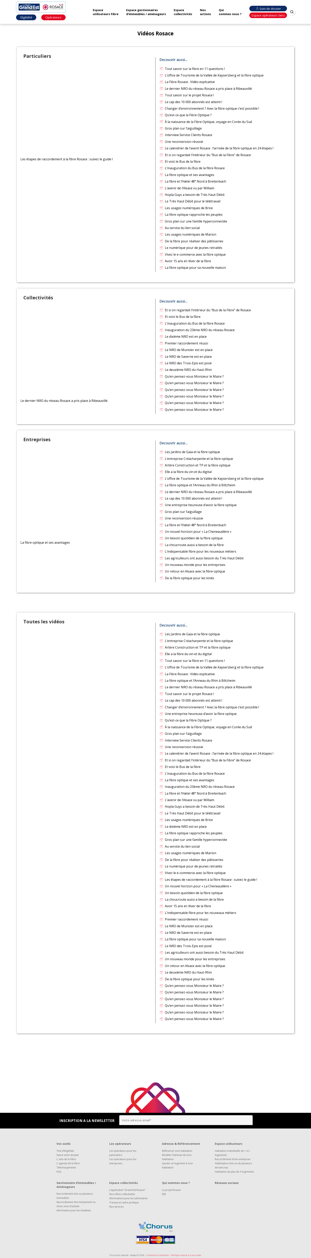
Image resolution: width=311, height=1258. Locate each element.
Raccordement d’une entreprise (232, 1159)
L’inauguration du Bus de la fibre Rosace (192, 168)
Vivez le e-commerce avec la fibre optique (192, 254)
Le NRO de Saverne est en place (185, 356)
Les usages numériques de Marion (187, 234)
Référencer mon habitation (177, 1151)
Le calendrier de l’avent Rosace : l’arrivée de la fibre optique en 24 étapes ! (216, 148)
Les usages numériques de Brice (186, 208)
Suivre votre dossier (68, 1155)
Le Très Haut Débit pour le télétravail (189, 201)
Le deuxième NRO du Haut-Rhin (185, 369)
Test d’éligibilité (65, 1151)
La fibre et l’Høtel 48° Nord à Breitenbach (192, 181)
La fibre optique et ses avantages (186, 175)
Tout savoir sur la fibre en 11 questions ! (192, 69)
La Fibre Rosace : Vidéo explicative (187, 82)
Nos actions (205, 12)
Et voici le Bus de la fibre (179, 161)
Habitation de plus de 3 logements (234, 1171)
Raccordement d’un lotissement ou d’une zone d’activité (76, 1204)
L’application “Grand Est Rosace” (127, 1190)
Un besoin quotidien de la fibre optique (191, 538)
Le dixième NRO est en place (182, 336)
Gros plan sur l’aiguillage (180, 128)
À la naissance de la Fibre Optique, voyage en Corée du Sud (205, 122)
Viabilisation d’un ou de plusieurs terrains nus (233, 1165)
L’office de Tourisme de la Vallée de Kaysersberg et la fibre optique (211, 75)
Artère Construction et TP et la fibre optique (194, 465)
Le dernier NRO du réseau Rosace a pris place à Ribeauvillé (205, 88)
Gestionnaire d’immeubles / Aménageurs (76, 1185)
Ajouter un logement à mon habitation (177, 1165)
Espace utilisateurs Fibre (105, 12)
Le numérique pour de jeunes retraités (190, 248)
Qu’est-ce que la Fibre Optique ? (185, 115)
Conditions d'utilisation (157, 1255)
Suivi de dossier (268, 9)
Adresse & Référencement (181, 1144)
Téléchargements (66, 1167)
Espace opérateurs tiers (268, 15)
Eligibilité (26, 17)
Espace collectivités (183, 12)
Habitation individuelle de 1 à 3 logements (232, 1153)
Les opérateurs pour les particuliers (122, 1153)
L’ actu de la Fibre (66, 1159)
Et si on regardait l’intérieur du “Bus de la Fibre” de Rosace (205, 155)
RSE (164, 1194)
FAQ (59, 1171)
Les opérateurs (120, 1144)
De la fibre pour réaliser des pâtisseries (191, 241)
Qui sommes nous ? (230, 12)
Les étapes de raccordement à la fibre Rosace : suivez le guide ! (208, 879)
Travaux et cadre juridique (124, 1202)
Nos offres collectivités (122, 1194)
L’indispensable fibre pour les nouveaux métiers (197, 551)
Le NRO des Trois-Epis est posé (185, 363)
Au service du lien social (179, 228)
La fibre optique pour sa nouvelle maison (192, 267)
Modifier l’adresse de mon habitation (177, 1157)
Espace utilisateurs (228, 1144)
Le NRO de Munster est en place (185, 350)
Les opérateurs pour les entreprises (122, 1161)
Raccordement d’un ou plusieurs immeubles (75, 1196)
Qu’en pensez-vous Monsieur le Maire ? (191, 376)
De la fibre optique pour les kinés (186, 578)
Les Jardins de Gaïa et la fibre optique (189, 452)
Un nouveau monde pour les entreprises (192, 565)
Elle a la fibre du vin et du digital (185, 472)
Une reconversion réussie (181, 141)
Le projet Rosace (171, 1190)
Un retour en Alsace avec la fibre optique (192, 571)
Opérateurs (53, 17)
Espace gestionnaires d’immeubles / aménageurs (146, 12)
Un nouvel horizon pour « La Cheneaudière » (195, 531)
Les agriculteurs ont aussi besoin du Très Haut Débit (201, 558)
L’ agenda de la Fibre (68, 1163)
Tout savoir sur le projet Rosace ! (186, 95)
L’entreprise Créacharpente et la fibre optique (196, 458)
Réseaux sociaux (227, 1183)
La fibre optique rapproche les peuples (190, 214)
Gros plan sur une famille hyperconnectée (193, 221)
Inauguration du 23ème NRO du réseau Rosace (196, 330)
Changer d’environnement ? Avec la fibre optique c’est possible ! (209, 108)
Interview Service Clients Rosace (185, 135)
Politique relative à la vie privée (186, 1255)
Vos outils (64, 1144)
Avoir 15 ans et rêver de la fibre (185, 261)
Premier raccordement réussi (183, 343)
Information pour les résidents (74, 1210)
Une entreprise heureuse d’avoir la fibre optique (197, 505)
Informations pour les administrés (128, 1198)
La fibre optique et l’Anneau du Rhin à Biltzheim (197, 485)
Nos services (116, 1206)
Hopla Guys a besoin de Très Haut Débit (191, 194)
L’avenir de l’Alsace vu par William (186, 188)
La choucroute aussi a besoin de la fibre (191, 545)
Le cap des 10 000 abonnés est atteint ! (190, 102)
